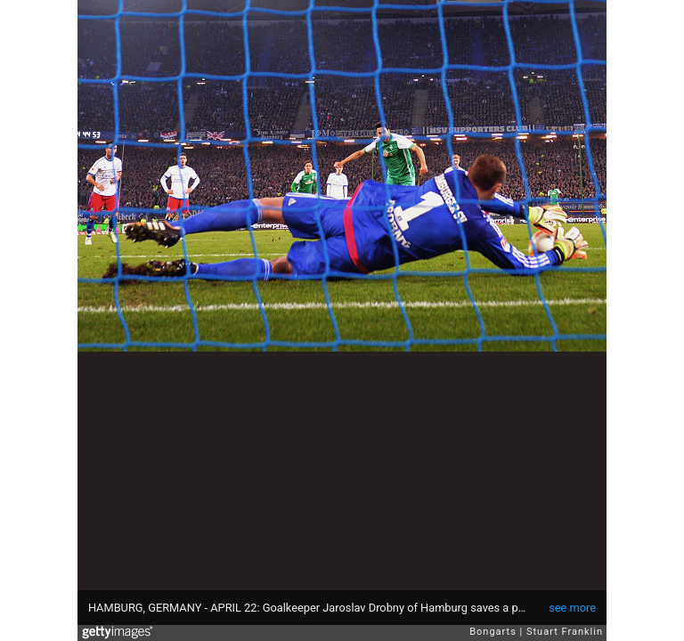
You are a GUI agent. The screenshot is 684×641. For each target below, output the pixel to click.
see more (572, 607)
